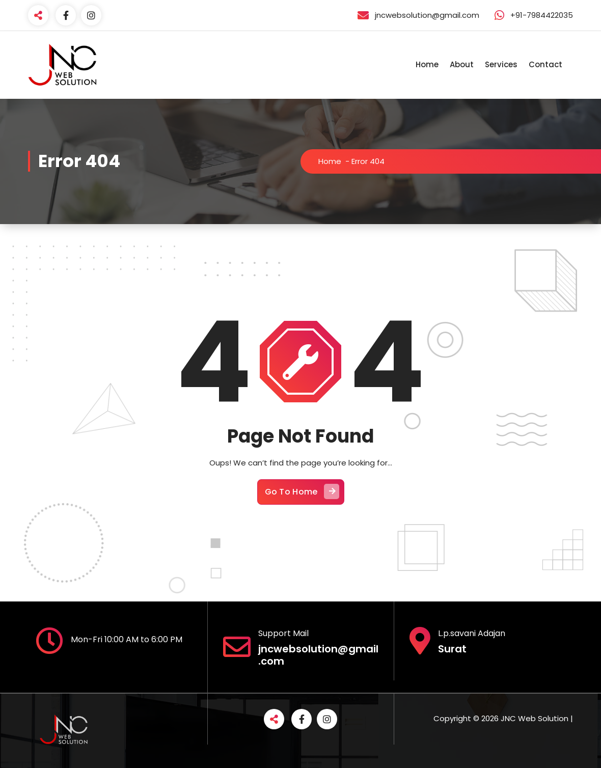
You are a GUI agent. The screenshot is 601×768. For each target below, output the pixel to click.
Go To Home (302, 492)
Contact (545, 64)
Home (427, 64)
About (462, 64)
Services (501, 64)
